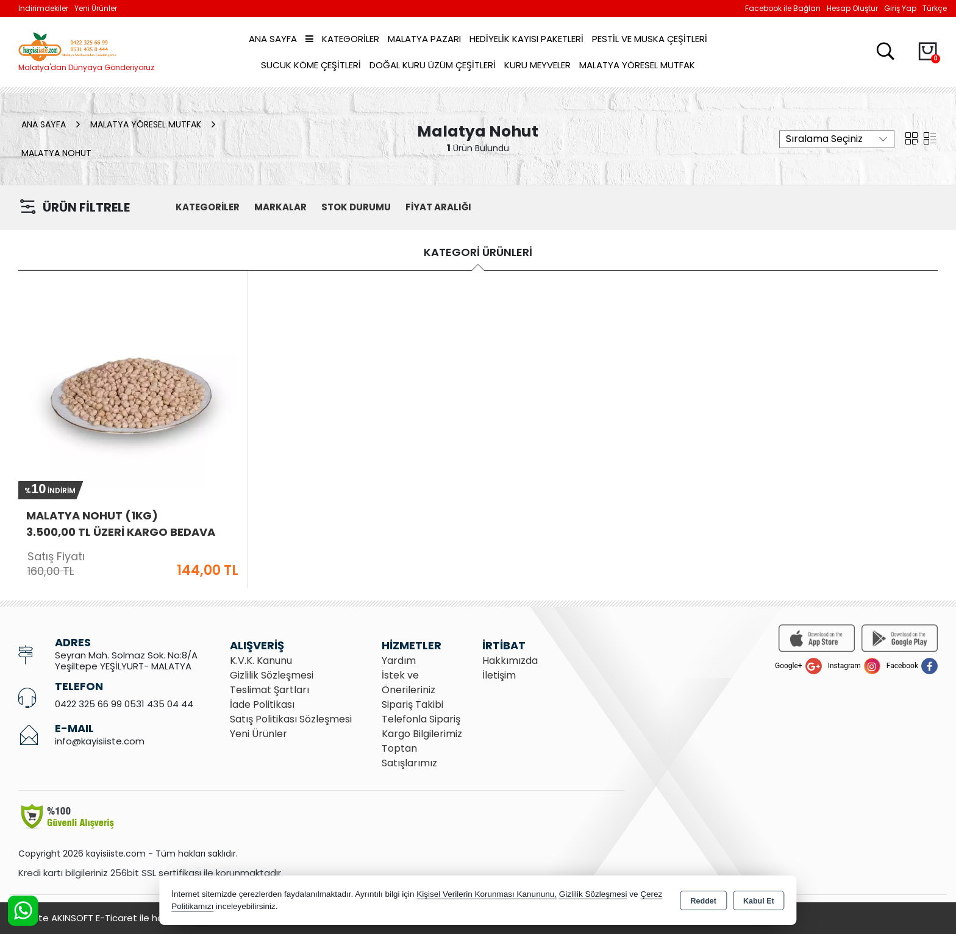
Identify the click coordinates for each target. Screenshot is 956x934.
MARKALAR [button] (280, 207)
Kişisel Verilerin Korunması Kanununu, (486, 894)
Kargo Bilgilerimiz (422, 734)
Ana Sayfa (273, 38)
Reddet (703, 901)
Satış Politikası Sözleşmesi (291, 719)
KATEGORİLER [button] (208, 207)
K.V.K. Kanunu (261, 661)
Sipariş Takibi (412, 704)
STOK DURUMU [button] (356, 207)
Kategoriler (342, 38)
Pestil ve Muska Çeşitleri (649, 38)
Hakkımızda (510, 661)
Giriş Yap (900, 8)
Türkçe (934, 8)
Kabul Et (758, 901)
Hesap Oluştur (852, 8)
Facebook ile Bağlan (783, 8)
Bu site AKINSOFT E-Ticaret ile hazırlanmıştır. (115, 917)
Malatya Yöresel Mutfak (637, 65)
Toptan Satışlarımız (409, 755)
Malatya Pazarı (424, 38)
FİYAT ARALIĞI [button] (438, 207)
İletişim (499, 675)
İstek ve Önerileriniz (408, 682)
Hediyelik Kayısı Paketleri (526, 38)
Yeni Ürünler (258, 734)
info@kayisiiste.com (99, 741)
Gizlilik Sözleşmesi (271, 675)
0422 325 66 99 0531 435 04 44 (124, 703)
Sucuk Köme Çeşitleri (311, 65)
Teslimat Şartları (269, 690)
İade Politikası (262, 704)
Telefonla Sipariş (421, 719)
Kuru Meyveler (537, 65)
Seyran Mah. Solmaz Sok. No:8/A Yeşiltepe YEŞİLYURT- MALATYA (126, 660)
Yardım (399, 661)
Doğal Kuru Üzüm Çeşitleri (432, 65)
